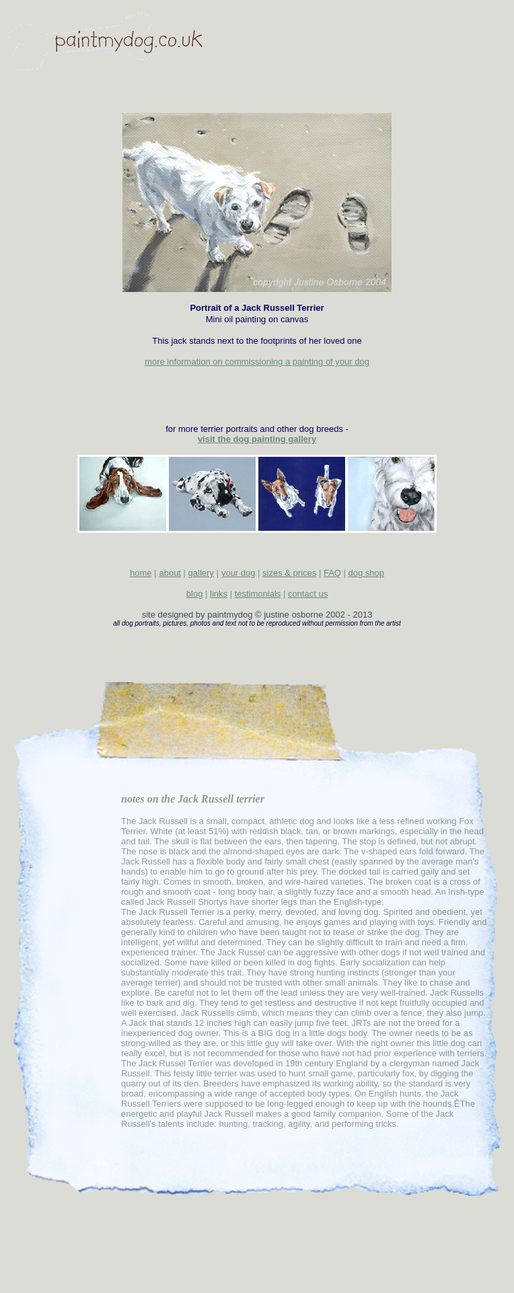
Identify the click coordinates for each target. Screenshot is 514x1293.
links (218, 594)
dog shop (366, 573)
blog (194, 594)
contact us (308, 594)
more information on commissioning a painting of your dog (257, 362)
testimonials (258, 594)
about (170, 573)
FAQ (332, 573)
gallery (201, 573)
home (141, 573)
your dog (238, 573)
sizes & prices (289, 573)
